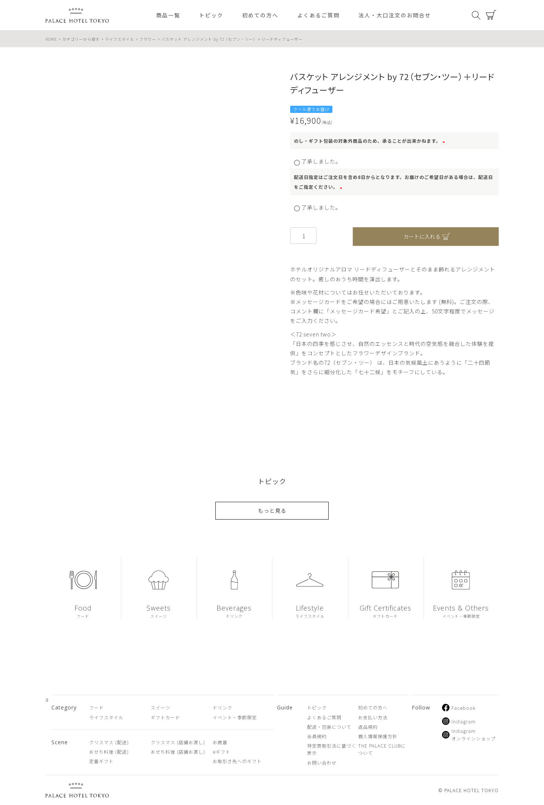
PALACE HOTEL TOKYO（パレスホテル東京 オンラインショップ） (77, 15)
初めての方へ (260, 15)
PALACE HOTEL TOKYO (77, 790)
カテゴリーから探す (81, 39)
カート (491, 15)
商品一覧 (168, 15)
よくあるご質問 (318, 15)
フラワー (147, 39)
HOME (51, 39)
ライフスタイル (119, 39)
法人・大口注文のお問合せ (395, 15)
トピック (211, 15)
